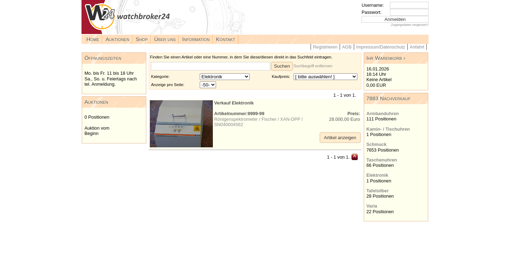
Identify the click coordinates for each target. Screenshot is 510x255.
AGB (347, 47)
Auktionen (117, 39)
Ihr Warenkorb (384, 58)
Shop (142, 39)
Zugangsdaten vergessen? (410, 25)
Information (195, 39)
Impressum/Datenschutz (380, 47)
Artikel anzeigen (340, 137)
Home (92, 39)
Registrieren (325, 47)
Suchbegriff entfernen (313, 66)
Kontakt (225, 39)
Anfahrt (417, 47)
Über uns (165, 39)
